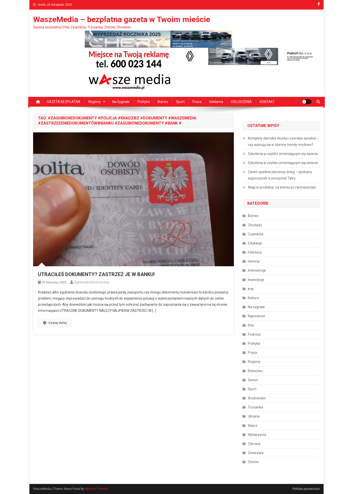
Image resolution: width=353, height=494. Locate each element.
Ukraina (254, 416)
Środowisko (257, 398)
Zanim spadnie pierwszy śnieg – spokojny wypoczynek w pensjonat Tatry (280, 175)
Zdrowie (254, 444)
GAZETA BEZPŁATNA (63, 102)
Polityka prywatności (306, 489)
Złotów (253, 462)
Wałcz (252, 426)
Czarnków (256, 234)
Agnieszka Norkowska (91, 282)
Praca (197, 102)
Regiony (94, 102)
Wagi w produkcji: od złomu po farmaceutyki (282, 187)
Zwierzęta (256, 453)
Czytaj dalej (55, 323)
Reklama (216, 102)
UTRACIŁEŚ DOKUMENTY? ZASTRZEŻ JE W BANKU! (96, 274)
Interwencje (257, 270)
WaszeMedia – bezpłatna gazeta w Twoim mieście (121, 19)
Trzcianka (255, 407)
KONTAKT (267, 102)
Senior (253, 380)
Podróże (254, 334)
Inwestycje (256, 280)
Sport (180, 102)
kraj (250, 289)
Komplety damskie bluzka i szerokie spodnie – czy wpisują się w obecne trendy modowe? (283, 141)
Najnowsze (256, 316)
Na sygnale (121, 102)
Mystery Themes (96, 489)
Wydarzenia (257, 435)
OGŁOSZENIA (241, 102)
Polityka (144, 102)
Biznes (163, 102)
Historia (254, 261)
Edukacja (255, 243)
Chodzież (255, 225)
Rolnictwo (255, 371)
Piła (251, 325)
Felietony (255, 252)
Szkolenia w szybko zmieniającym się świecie (283, 154)
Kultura (253, 298)
